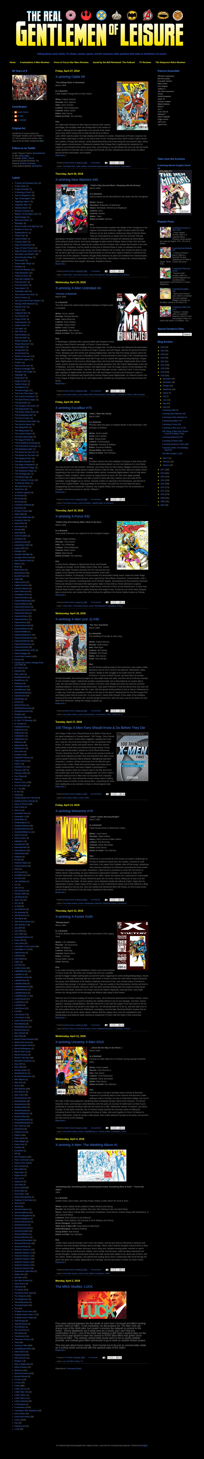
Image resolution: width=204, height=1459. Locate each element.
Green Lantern (20, 838)
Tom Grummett (20, 1330)
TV (82, 1361)
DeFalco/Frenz (20, 705)
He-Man (17, 860)
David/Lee (18, 683)
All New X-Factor (68, 1029)
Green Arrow (19, 835)
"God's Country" (20, 298)
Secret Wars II (20, 1194)
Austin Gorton (23, 112)
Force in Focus (20, 782)
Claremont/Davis (21, 616)
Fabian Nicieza (114, 166)
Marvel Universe (21, 1055)
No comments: (96, 794)
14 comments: (96, 711)
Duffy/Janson (19, 733)
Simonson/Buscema (22, 1222)
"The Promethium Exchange (25, 443)
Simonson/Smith (21, 1246)
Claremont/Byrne (21, 604)
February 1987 (20, 770)
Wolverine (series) (109, 903)
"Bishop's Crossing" (22, 211)
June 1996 (18, 934)
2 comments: (96, 271)
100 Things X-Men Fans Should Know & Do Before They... (175, 432)
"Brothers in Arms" (21, 229)
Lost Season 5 (20, 1014)
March (165, 458)
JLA (16, 884)
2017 (163, 470)
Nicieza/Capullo (20, 1098)
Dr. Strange (19, 724)
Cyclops (17, 660)
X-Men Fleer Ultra (21, 1392)
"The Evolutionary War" (23, 415)
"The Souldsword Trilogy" (24, 468)
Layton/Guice (19, 953)
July (164, 396)
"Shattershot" (19, 378)
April (165, 407)
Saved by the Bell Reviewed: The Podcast (114, 62)
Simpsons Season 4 (22, 1262)
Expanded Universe (22, 758)
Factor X (17, 764)
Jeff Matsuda (19, 897)
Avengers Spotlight (22, 554)
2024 (163, 354)
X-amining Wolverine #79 (74, 811)
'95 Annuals (19, 502)
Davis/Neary (19, 699)
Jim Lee (17, 903)
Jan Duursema (20, 891)
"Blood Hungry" (20, 217)
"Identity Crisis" (20, 307)
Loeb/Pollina (19, 1002)
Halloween (18, 841)
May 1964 (18, 1064)
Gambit (17, 795)
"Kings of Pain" (20, 319)
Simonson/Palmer (21, 1234)
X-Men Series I (20, 1395)
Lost (16, 1011)
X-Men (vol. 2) (117, 714)
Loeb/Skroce (19, 1008)
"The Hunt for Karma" (23, 424)
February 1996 (20, 773)
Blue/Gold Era (20, 573)
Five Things (19, 776)
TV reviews (18, 1290)
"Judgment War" (20, 313)
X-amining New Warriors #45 (76, 179)
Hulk (16, 869)
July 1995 (18, 928)
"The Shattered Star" (22, 458)
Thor (16, 1308)
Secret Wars (19, 1191)
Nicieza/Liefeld (20, 1107)
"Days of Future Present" (24, 248)
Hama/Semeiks (20, 847)
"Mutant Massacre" (22, 344)
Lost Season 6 (20, 1018)
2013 (163, 484)
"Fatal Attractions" (21, 273)
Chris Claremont (21, 591)
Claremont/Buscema (22, 601)
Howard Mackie (20, 866)
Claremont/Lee (20, 622)
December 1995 (20, 717)
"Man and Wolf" (20, 338)
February (166, 462)
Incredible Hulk (20, 875)
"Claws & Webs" (20, 239)
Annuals (17, 530)
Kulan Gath (19, 940)
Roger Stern (19, 1172)
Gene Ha (18, 810)
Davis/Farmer (19, 696)
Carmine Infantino (21, 588)
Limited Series (20, 968)
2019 (163, 372)
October (166, 386)
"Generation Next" (21, 291)
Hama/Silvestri (20, 850)
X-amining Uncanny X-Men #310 (79, 1042)
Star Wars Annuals (21, 1280)
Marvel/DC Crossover (23, 1061)
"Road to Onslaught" (22, 369)
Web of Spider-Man (22, 1364)
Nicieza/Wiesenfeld (22, 1123)
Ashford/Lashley (20, 542)
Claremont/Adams (21, 598)
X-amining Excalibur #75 (73, 408)
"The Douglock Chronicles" (25, 406)
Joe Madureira (20, 909)
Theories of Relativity (66, 294)
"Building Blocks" (21, 233)
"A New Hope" (20, 186)
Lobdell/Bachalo (20, 971)
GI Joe (17, 792)
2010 (163, 494)
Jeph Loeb (18, 900)
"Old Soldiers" (20, 347)
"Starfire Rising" (20, 384)
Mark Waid (18, 1036)
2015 (163, 477)
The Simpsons (20, 1296)
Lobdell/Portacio (20, 993)
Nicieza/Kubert (89, 714)
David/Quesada (20, 686)
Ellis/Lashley (19, 745)
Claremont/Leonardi (22, 625)
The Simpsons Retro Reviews (170, 62)
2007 (163, 505)
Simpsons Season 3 (22, 1259)
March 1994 (88, 394)
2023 (163, 358)
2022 (163, 361)
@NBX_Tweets (28, 158)
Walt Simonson (20, 1358)
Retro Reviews (20, 1157)
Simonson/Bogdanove (23, 1216)
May (165, 403)
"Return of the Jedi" (22, 366)
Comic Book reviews (94, 166)
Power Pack (19, 1144)
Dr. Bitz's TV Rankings (23, 720)
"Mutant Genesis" (21, 341)
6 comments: (96, 163)
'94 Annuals (19, 499)
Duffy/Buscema (20, 727)
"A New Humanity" (21, 189)
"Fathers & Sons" (21, 276)
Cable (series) (81, 166)
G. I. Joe (17, 789)
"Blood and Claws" (21, 220)
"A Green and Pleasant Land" (26, 183)
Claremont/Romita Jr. (23, 635)
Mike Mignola (19, 1079)
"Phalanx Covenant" (22, 356)
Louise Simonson (21, 1021)
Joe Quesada (19, 912)
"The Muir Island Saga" (23, 437)
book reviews (67, 798)
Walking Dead (20, 1355)
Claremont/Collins (21, 613)
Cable (16, 579)
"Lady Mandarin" (21, 322)
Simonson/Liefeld (21, 1231)
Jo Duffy (17, 906)
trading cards (19, 1426)
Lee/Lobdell (19, 959)
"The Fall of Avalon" (22, 418)
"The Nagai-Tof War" (22, 440)
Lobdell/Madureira (21, 987)
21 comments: (96, 391)
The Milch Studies (73, 1361)
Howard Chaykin (21, 863)
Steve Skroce (19, 1284)
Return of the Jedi (21, 1163)
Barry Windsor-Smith (22, 560)
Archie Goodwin (20, 536)
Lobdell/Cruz (19, 974)
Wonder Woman (20, 1376)
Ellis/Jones (18, 742)
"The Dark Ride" (20, 403)
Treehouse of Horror (22, 1339)
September (167, 389)
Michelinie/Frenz (21, 1073)
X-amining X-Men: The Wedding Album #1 (86, 1145)
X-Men (129, 394)
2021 (163, 365)
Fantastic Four (20, 767)
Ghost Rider (19, 819)
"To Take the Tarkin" (22, 483)
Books (75, 798)
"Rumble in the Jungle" (23, 372)
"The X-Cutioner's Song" (24, 480)
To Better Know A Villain (24, 1318)
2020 (163, 368)
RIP (15, 1154)
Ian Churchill (19, 872)
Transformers (19, 1336)
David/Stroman (20, 690)
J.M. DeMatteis (20, 881)
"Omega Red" (20, 350)
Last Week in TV (21, 949)
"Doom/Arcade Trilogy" (23, 257)
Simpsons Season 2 (22, 1256)
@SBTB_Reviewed (27, 163)
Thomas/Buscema (21, 1302)
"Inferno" (17, 310)
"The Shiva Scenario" (23, 462)
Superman (18, 1287)
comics (105, 166)
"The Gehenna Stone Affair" (25, 421)
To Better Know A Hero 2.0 (25, 1314)
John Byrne (19, 918)
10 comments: (96, 499)
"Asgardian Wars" (21, 205)
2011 (163, 491)
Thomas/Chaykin (21, 1305)
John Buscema (20, 915)
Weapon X (18, 1361)
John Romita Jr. (20, 925)
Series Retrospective (22, 1197)
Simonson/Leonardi (22, 1228)
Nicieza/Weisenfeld (22, 1120)
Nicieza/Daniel (100, 606)
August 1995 (19, 548)
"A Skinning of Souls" (22, 192)
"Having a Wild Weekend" (24, 304)
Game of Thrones (21, 804)
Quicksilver (18, 1151)
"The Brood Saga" (21, 390)
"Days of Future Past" (23, 245)
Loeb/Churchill (20, 999)
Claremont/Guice (21, 619)
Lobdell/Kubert (20, 980)
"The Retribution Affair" (23, 449)
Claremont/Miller (21, 632)
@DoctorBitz (24, 156)
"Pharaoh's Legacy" (22, 359)
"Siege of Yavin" (20, 381)
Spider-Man (19, 1274)
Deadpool (18, 714)
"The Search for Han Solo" (25, 452)
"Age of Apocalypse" (22, 198)
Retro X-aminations (22, 1160)
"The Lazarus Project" (23, 434)
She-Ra (17, 1206)
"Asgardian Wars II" (22, 202)
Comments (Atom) (74, 1368)
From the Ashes (20, 786)
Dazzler (17, 702)
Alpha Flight (19, 514)
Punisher (18, 1147)
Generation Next (21, 813)
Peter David (19, 1138)
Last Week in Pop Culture (24, 946)
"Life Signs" (19, 328)
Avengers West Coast (23, 557)
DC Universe (19, 668)
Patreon (17, 1135)
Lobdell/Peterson (21, 990)
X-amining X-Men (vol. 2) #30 (77, 619)
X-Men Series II (20, 1398)
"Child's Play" (67, 275)
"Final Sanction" (20, 282)
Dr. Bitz (20, 116)
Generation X (19, 816)
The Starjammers (21, 1299)
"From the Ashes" (21, 285)
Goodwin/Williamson (22, 832)
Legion (17, 962)
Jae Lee (17, 888)
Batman (17, 564)
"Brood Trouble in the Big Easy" (27, 226)
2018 (163, 375)
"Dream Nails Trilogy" (23, 264)
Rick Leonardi (20, 1166)
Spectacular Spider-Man (24, 1271)
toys (16, 1423)
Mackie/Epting (20, 1024)
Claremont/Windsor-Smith (24, 650)
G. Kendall (21, 120)
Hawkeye (18, 857)
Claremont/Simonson (22, 644)
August (166, 393)
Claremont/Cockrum (22, 607)
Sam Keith (18, 1185)
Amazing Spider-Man (22, 517)
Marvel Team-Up (21, 1052)
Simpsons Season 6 (22, 1268)
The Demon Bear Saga (23, 1293)
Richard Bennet (99, 394)
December (167, 379)
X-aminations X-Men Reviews (35, 62)
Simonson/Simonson (22, 1243)
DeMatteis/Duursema (105, 1029)
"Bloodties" (18, 223)
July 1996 (18, 931)
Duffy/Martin (19, 736)
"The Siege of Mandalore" (24, 465)
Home (13, 62)
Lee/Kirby (18, 956)
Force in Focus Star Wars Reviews (71, 62)
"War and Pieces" (21, 486)
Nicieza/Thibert (20, 1116)
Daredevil (18, 671)
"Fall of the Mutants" (22, 270)
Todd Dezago (19, 1321)
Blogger (144, 1445)
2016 (163, 473)
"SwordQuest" (20, 387)
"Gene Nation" (20, 288)
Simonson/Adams (21, 1209)
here (41, 141)
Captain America (21, 585)
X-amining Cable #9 (70, 77)
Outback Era (19, 1132)
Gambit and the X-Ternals (24, 801)
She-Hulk (18, 1203)
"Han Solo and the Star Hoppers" (27, 301)
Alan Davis (18, 508)
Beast (16, 567)
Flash (16, 779)
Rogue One (19, 1175)
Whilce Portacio (20, 1367)
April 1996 (18, 533)
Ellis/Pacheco (19, 748)
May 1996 (18, 1067)
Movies (17, 1086)
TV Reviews (145, 62)
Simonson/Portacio (22, 1237)
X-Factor (127, 1029)
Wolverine (98, 903)
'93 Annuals (19, 496)
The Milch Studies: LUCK (74, 1286)
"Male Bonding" (20, 335)
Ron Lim (17, 1178)
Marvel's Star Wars (22, 1058)
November (167, 382)
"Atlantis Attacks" (21, 208)
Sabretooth (18, 1182)
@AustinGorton (39, 153)
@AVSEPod (37, 166)
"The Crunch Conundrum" (24, 396)
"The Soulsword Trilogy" (24, 471)
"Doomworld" (19, 260)
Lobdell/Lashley (97, 503)
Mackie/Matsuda (21, 1027)
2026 (163, 347)
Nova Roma (19, 1129)
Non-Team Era (20, 1126)
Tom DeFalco (19, 1327)
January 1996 (20, 894)
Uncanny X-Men (104, 1131)
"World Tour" (19, 489)
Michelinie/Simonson (22, 1076)
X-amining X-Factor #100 (74, 916)
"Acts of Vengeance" (22, 195)
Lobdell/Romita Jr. (90, 1131)
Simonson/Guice (21, 1225)
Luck (64, 1361)
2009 (163, 498)
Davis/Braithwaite (21, 693)
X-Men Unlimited (139, 394)
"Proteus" (18, 362)
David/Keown (19, 680)
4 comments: (96, 1025)
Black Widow (19, 570)
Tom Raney (19, 1333)
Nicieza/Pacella (20, 1110)
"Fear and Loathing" (22, 279)
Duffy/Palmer (19, 739)
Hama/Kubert (89, 903)
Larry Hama (19, 943)
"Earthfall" (18, 267)
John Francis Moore (22, 922)
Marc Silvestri (19, 1033)
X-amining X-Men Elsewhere (26, 1411)
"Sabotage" (19, 375)
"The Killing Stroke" (22, 431)
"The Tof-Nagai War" (22, 474)
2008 (163, 501)
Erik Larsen (19, 751)
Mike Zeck (18, 1082)
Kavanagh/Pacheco (22, 937)
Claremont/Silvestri (22, 641)
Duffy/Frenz (19, 730)
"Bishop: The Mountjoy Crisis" (26, 214)
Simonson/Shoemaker (23, 1240)
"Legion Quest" (20, 325)
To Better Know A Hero (23, 1311)
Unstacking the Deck (22, 1349)
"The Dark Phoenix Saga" (24, 400)
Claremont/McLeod (22, 629)
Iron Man (18, 878)
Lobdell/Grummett (21, 977)
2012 (163, 487)
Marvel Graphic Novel (23, 1045)
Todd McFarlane (20, 1324)
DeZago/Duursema (22, 711)
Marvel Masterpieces (22, 1048)
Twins (16, 1342)
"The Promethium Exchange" (26, 446)
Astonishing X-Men (22, 545)
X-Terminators (20, 1404)
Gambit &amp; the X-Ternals (25, 798)
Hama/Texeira (20, 853)
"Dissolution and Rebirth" (24, 254)
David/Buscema (20, 677)
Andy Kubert (19, 523)
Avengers (18, 551)
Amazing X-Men (20, 520)
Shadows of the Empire (23, 1200)
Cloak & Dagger (20, 653)
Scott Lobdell (110, 394)
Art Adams (18, 539)
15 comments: (96, 1128)
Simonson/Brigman (22, 1219)
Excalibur (87, 503)
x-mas (16, 1429)
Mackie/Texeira (20, 1030)
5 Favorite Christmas (22, 505)
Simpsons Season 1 (22, 1250)
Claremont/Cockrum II (23, 610)
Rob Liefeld (19, 1169)
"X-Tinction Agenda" (22, 492)
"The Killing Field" (68, 166)
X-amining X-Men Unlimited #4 (78, 288)
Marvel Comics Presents (24, 1039)
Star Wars (18, 1277)
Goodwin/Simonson (22, 829)
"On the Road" (20, 353)
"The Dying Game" (21, 409)
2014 (163, 480)
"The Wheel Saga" (21, 477)
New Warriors (100, 275)
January (166, 465)
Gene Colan (19, 807)
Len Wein (18, 965)
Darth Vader (19, 674)
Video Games (20, 1352)
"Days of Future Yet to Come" (26, 251)
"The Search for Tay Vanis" (25, 455)
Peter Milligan (20, 1141)
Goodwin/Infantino (21, 826)
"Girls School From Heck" (24, 294)
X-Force (119, 606)
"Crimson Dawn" (21, 242)
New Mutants (19, 1089)
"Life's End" (19, 331)
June (165, 400)
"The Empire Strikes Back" (25, 412)
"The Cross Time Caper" (24, 393)
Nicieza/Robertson (112, 275)
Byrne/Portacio (20, 576)
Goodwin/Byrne (20, 823)
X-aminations (125, 166)
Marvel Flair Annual (22, 1042)
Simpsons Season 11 (23, 1253)
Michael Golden (20, 1070)
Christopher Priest (21, 594)
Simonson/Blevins (21, 1213)
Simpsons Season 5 (22, 1265)
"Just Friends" (20, 316)
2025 (163, 351)
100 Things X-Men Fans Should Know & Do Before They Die (100, 728)
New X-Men (19, 1095)
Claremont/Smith (21, 647)
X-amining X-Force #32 (72, 516)
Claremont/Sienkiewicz (23, 638)
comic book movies (22, 1417)
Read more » (60, 155)
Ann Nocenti (19, 526)
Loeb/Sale (18, 1005)
